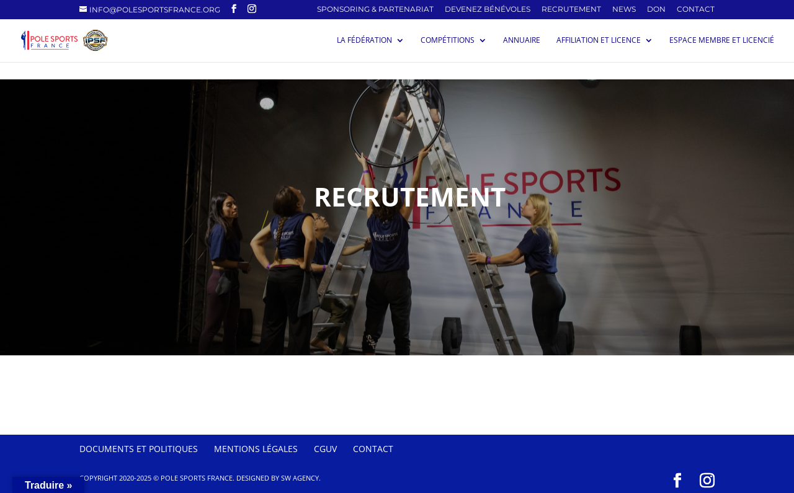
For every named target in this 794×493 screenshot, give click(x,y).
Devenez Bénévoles (487, 10)
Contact (696, 10)
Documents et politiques (138, 449)
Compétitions (448, 40)
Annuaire (521, 40)
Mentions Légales (256, 449)
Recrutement (571, 10)
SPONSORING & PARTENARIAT (375, 10)
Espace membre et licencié (721, 40)
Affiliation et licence (598, 40)
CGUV (325, 449)
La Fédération (364, 40)
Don (656, 10)
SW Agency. (301, 477)
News (624, 10)
